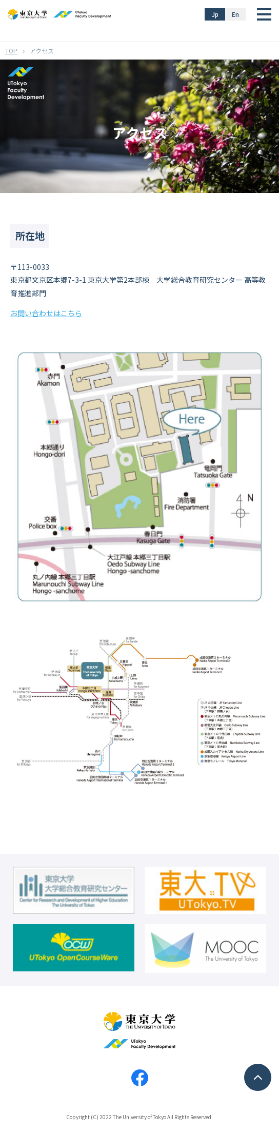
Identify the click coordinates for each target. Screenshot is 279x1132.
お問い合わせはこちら (46, 313)
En (235, 14)
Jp (215, 14)
